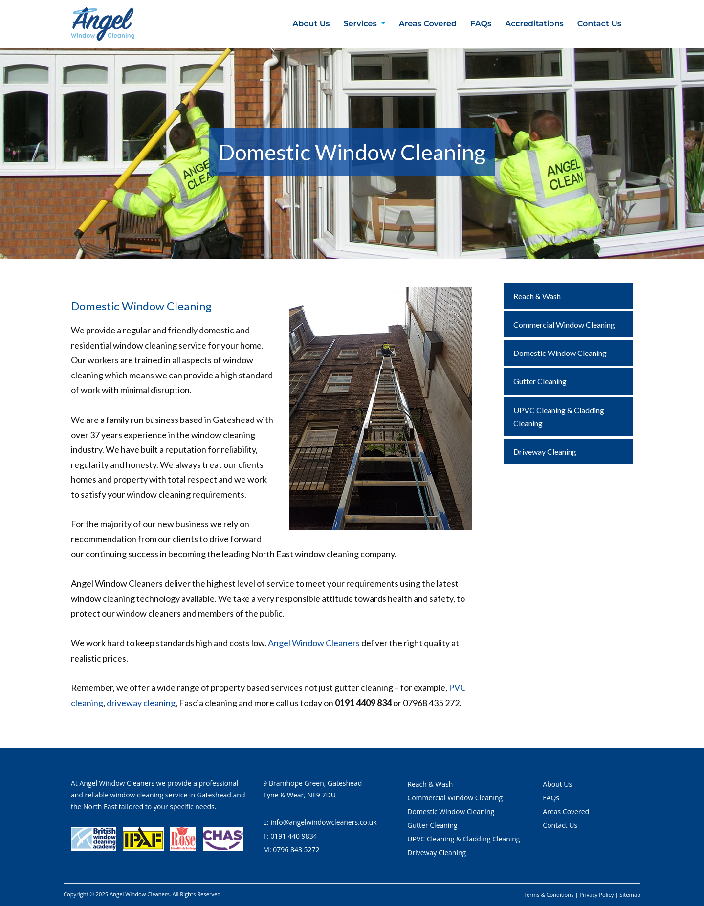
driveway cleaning (141, 702)
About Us (311, 23)
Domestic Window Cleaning (560, 352)
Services (360, 23)
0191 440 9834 (293, 835)
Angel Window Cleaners (314, 643)
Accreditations (534, 23)
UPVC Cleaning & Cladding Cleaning (558, 416)
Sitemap (629, 894)
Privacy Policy (597, 894)
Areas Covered (428, 23)
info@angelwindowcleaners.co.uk (323, 822)
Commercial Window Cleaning (564, 324)
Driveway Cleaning (544, 451)
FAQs (480, 23)
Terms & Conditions (549, 894)
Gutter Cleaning (540, 381)
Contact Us (599, 23)
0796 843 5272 (296, 849)
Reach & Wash (537, 296)
